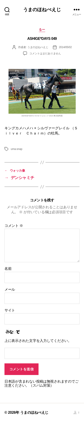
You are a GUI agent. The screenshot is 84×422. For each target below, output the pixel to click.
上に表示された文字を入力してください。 (37, 341)
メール (9, 289)
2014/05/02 (65, 47)
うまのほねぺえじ (42, 9)
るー (42, 29)
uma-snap (16, 149)
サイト (9, 310)
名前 (7, 269)
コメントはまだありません (45, 53)
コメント (13, 226)
